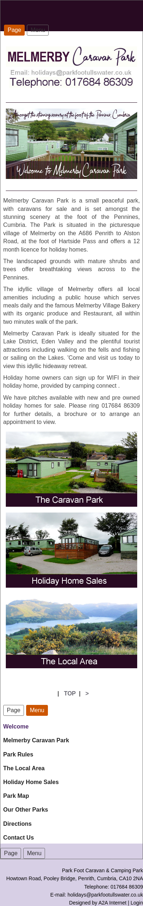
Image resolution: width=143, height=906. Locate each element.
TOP (69, 693)
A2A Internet (112, 903)
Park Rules (18, 754)
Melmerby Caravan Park (36, 740)
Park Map (16, 796)
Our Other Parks (25, 810)
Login (137, 903)
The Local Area (24, 768)
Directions (17, 824)
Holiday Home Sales (31, 782)
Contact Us (18, 837)
